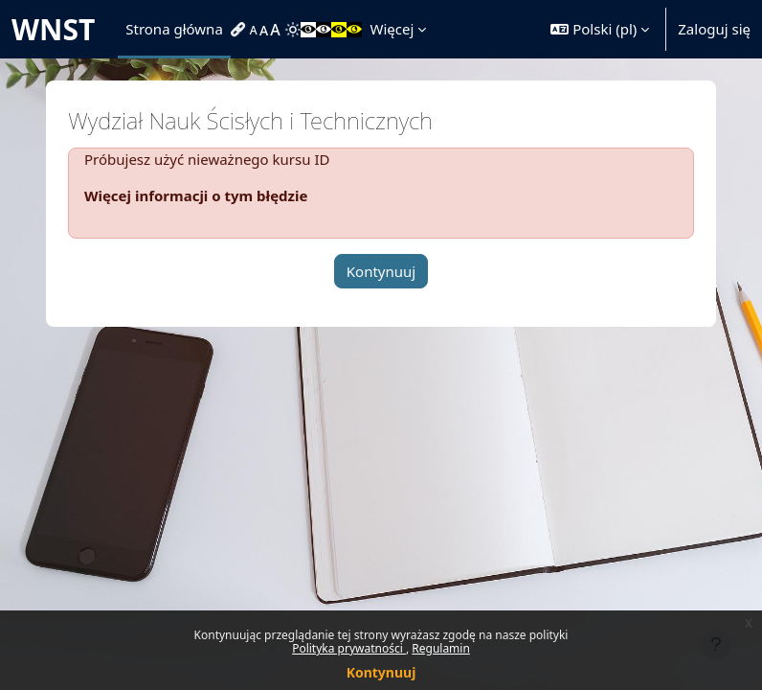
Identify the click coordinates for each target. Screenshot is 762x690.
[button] (599, 29)
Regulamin (441, 648)
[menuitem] (240, 29)
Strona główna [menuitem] (174, 28)
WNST (53, 29)
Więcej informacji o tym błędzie (195, 195)
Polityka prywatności (349, 648)
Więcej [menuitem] (392, 28)
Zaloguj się (714, 28)
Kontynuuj (381, 672)
